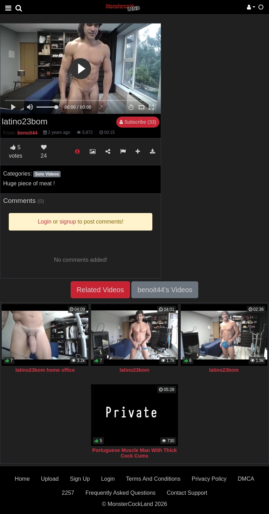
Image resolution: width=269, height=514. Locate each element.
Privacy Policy (209, 479)
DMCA (246, 479)
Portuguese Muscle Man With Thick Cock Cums (134, 453)
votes (15, 151)
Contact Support (187, 493)
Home (22, 479)
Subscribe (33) (137, 122)
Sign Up (80, 479)
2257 (68, 493)
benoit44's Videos (164, 290)
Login (108, 479)
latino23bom (135, 370)
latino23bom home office (45, 370)
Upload (50, 479)
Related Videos (100, 290)
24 (44, 151)
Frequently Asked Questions (120, 493)
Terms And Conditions (153, 479)
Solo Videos (47, 174)
